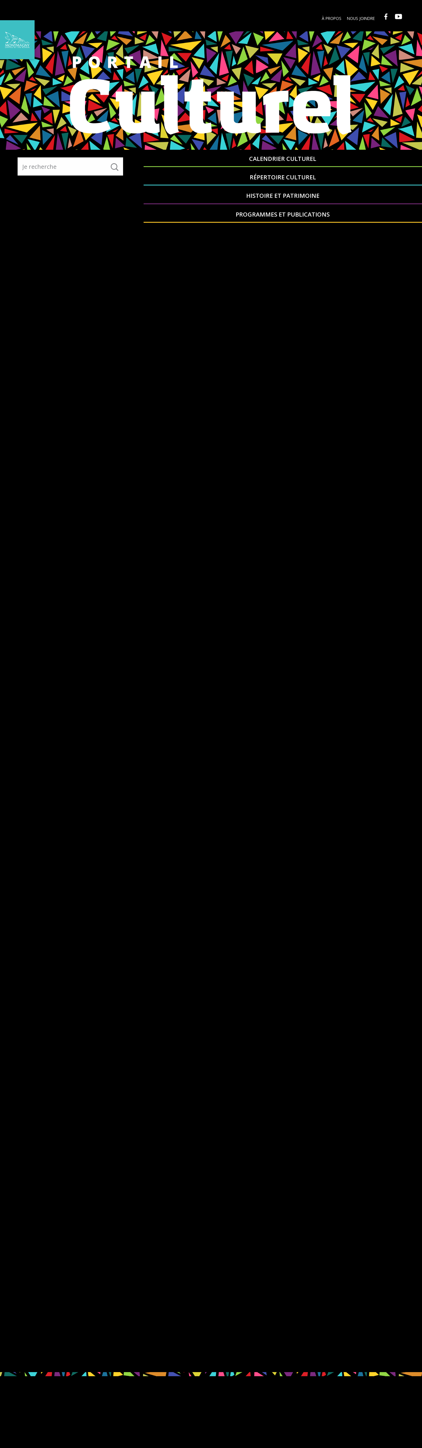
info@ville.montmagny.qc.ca (379, 1420)
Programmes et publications (387, 162)
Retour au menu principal (102, 215)
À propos (329, 18)
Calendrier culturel (178, 162)
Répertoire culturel (248, 162)
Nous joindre (358, 18)
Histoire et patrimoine (317, 162)
